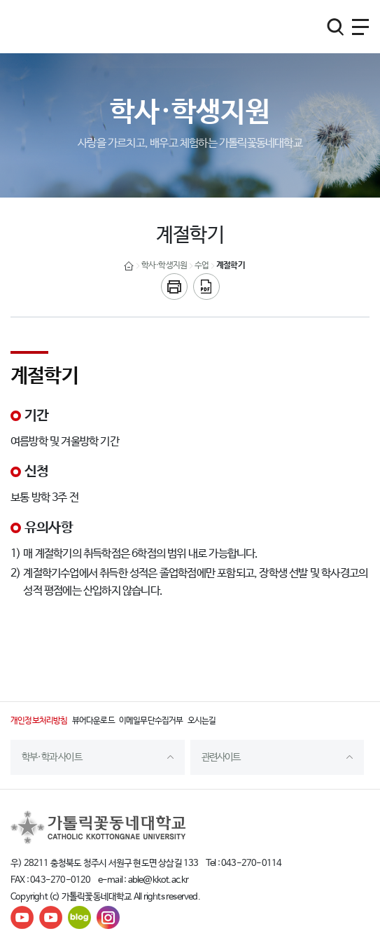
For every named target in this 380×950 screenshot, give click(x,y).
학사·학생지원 (164, 265)
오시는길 (202, 721)
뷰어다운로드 (93, 721)
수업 (202, 265)
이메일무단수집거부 (151, 721)
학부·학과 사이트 (52, 757)
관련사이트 (221, 757)
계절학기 (230, 265)
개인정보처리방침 (39, 721)
